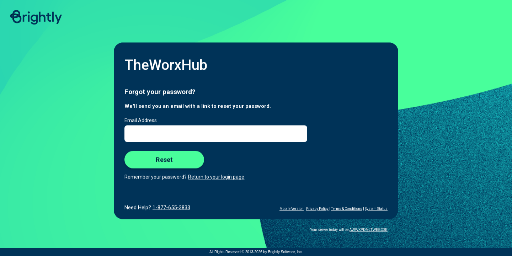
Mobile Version (291, 209)
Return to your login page (216, 177)
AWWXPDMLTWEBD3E (369, 230)
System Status (376, 209)
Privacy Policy (317, 209)
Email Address (140, 120)
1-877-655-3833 (171, 207)
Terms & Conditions (346, 209)
